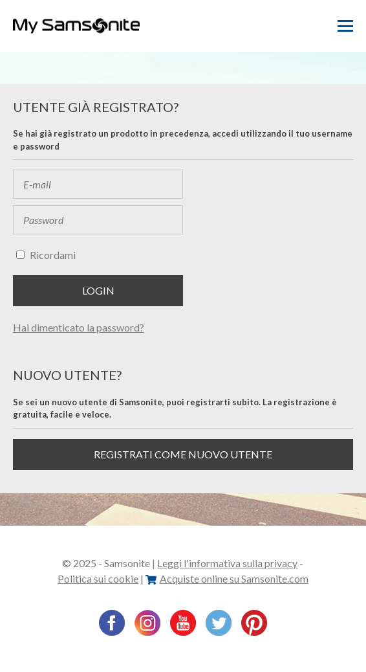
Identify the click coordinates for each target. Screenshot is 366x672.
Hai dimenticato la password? (78, 327)
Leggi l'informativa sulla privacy (227, 563)
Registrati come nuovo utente (183, 454)
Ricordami (53, 255)
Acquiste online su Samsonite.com (226, 578)
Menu (345, 26)
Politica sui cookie (98, 578)
